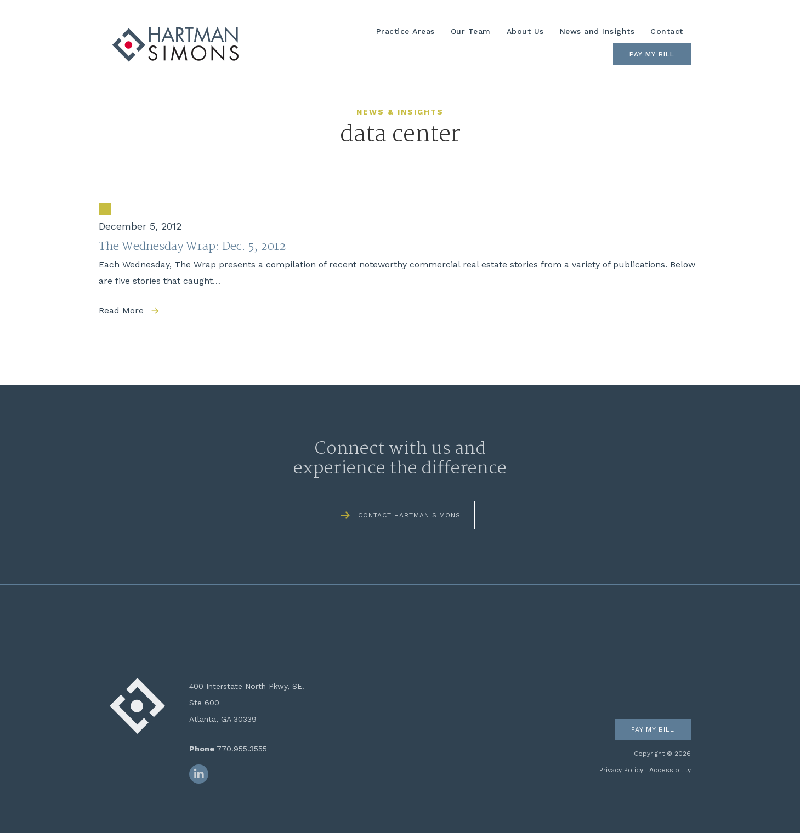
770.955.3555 (242, 748)
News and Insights (597, 31)
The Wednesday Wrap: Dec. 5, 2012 (192, 246)
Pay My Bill (651, 54)
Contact (666, 31)
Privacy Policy (621, 770)
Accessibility (670, 770)
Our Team (471, 31)
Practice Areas (405, 31)
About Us (525, 31)
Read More (121, 310)
